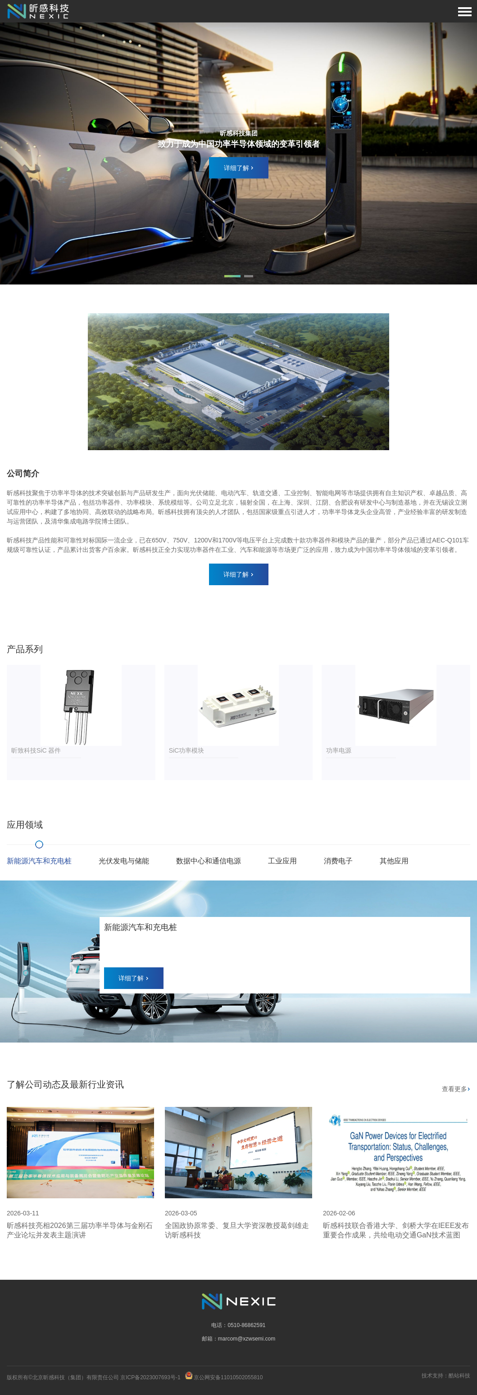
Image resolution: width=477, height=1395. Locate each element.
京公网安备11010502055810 (228, 1377)
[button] (232, 276)
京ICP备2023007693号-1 (150, 1377)
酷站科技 (459, 1375)
